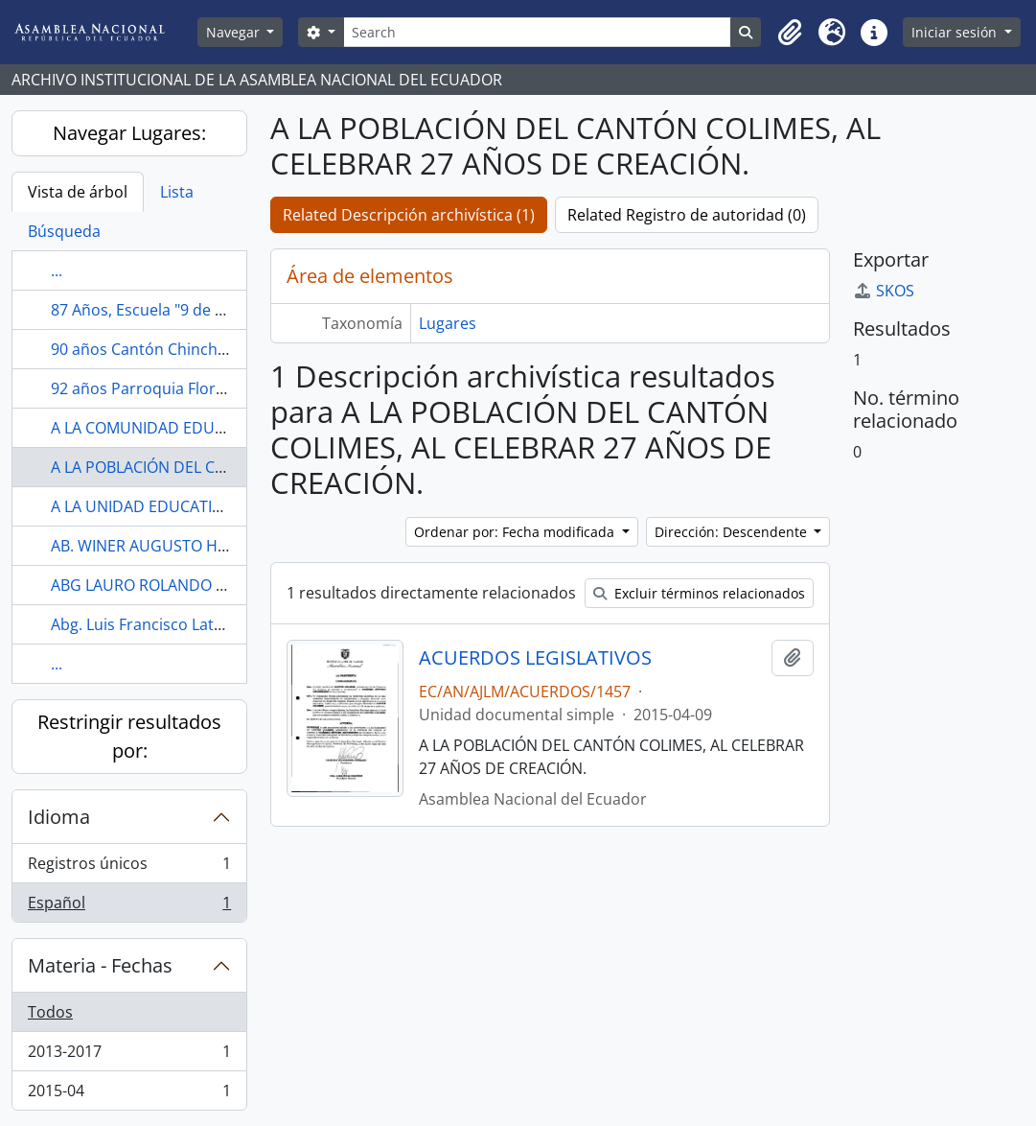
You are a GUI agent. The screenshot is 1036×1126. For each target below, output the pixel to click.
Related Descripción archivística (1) (409, 214)
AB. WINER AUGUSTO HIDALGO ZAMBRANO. (207, 545)
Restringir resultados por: (129, 736)
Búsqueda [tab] (64, 231)
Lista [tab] (177, 191)
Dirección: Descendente (733, 532)
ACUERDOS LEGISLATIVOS (535, 657)
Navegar (235, 32)
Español (129, 906)
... (56, 270)
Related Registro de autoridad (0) (686, 214)
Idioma (59, 817)
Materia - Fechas (100, 965)
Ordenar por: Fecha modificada (516, 532)
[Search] (537, 32)
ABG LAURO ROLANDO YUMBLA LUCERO (194, 585)
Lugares (447, 323)
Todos (50, 1011)
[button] (790, 33)
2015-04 (129, 1094)
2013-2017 (129, 1055)
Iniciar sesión (956, 32)
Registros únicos (129, 867)
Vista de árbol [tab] (77, 191)
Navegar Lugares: (129, 133)
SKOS (883, 290)
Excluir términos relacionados (699, 593)
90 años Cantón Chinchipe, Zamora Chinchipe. (217, 349)
